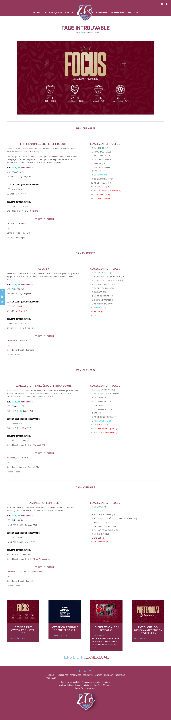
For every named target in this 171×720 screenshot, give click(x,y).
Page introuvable (85, 27)
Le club (51, 675)
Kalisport (108, 675)
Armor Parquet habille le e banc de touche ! (64, 629)
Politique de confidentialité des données (84, 685)
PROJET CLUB (120, 675)
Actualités (88, 675)
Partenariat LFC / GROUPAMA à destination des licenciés (148, 630)
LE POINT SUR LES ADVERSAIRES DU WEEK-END (22, 630)
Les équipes (63, 675)
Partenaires (75, 675)
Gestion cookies (89, 688)
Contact (98, 675)
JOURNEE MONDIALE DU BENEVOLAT (106, 629)
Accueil (83, 32)
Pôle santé (51, 678)
